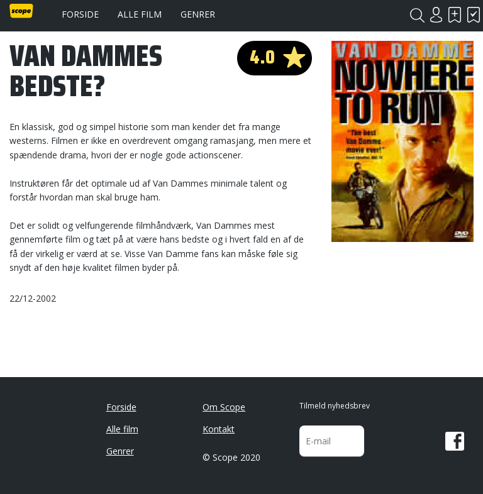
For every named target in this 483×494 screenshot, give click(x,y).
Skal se (454, 15)
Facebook (454, 441)
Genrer (197, 14)
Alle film (140, 14)
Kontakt (219, 429)
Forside (80, 14)
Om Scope (224, 407)
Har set (473, 15)
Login (435, 15)
